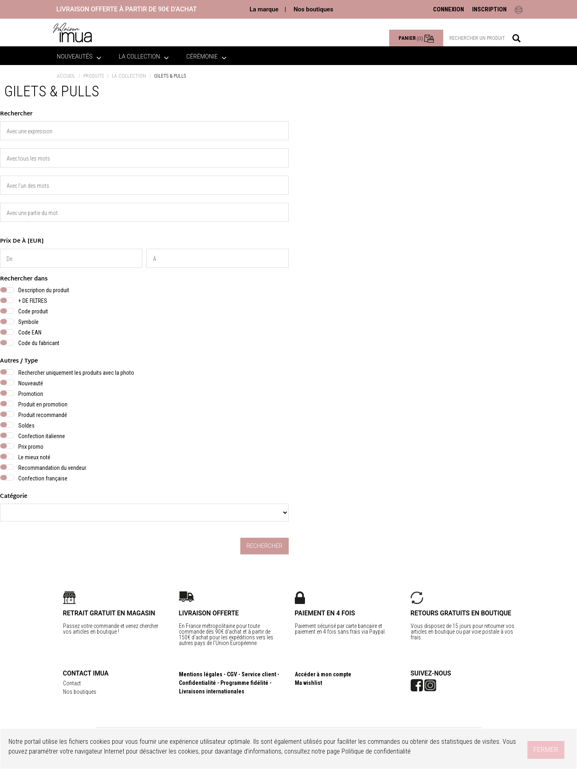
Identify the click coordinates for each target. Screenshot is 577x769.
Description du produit (43, 290)
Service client (259, 674)
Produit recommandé (42, 415)
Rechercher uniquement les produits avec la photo (76, 372)
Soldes (26, 425)
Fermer (545, 750)
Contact (72, 683)
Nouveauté (30, 383)
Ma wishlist (308, 683)
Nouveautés (79, 56)
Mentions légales (200, 674)
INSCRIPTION (489, 9)
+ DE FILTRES (32, 301)
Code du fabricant (38, 343)
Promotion (30, 394)
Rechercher (264, 546)
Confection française (42, 478)
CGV (232, 674)
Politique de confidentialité (376, 751)
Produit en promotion (42, 404)
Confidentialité (197, 683)
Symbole (28, 322)
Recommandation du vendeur (52, 468)
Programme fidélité (244, 683)
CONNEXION (448, 9)
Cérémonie (206, 56)
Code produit (33, 311)
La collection (144, 56)
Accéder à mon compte (323, 674)
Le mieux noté (34, 457)
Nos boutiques (313, 9)
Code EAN (29, 332)
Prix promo (31, 446)
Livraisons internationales (211, 691)
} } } (144, 512)
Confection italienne (41, 436)
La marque (264, 9)
